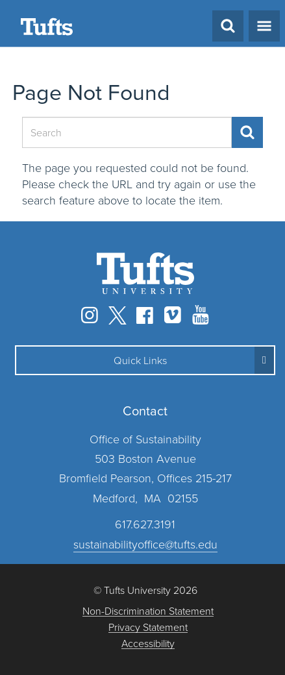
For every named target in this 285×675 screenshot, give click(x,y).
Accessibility (148, 643)
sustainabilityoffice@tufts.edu (145, 544)
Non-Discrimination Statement (148, 611)
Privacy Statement (148, 627)
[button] (145, 360)
